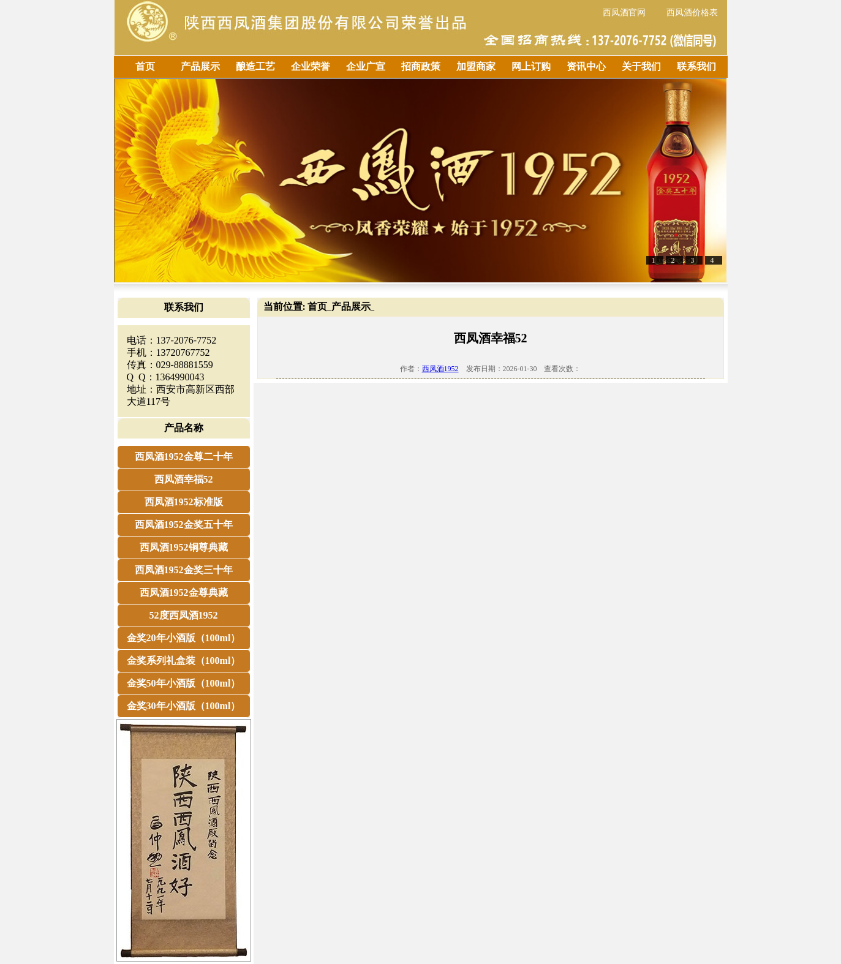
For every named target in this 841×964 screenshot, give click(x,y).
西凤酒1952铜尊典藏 (184, 547)
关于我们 (641, 66)
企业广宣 (365, 66)
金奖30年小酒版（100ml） (184, 706)
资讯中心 (586, 66)
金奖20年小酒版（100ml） (184, 638)
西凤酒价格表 (692, 12)
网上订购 (531, 66)
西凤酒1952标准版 (184, 502)
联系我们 (696, 66)
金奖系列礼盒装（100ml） (184, 660)
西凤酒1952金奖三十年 (184, 570)
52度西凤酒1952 (183, 615)
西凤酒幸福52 (183, 479)
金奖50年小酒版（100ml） (184, 683)
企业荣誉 (310, 66)
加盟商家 (476, 66)
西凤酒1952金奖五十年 (184, 524)
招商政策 (420, 66)
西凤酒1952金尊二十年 (184, 456)
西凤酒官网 (624, 12)
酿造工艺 (255, 66)
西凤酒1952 (440, 368)
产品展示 (200, 66)
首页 (145, 66)
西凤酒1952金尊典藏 (184, 592)
